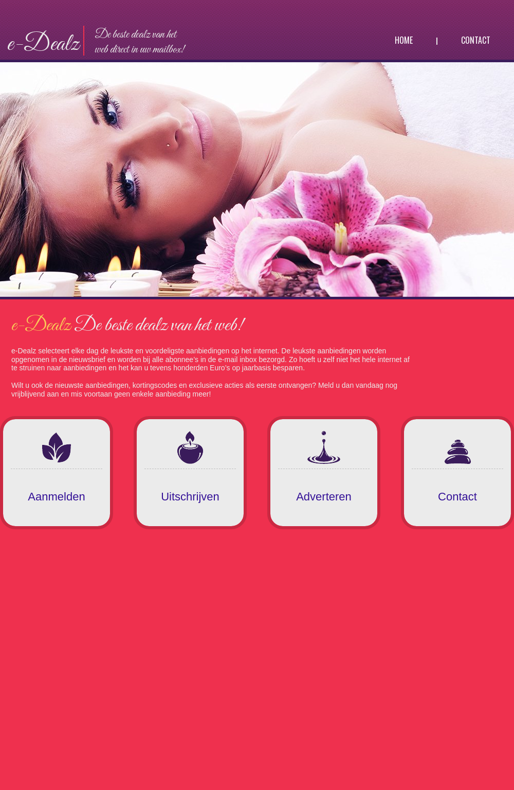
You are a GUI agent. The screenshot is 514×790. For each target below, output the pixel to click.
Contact (475, 40)
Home (404, 40)
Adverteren (324, 496)
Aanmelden (56, 496)
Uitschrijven (190, 496)
